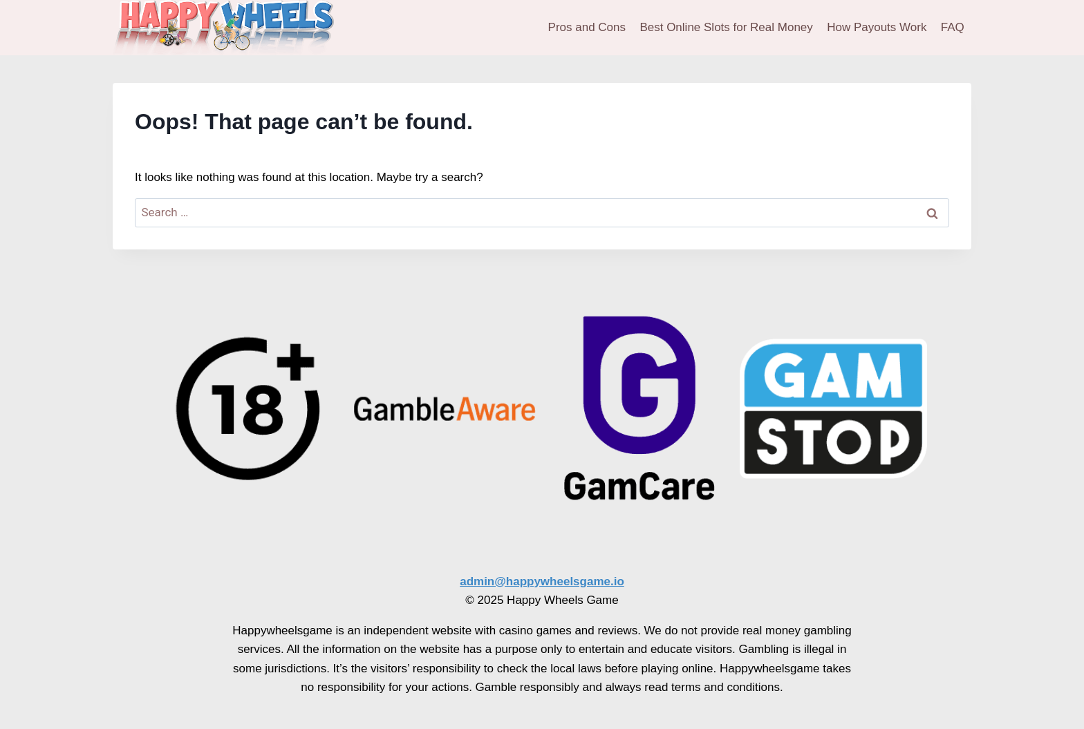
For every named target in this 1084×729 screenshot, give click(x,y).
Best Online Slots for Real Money (725, 27)
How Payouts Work (876, 27)
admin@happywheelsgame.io (542, 581)
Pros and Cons (587, 27)
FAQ (952, 27)
